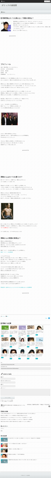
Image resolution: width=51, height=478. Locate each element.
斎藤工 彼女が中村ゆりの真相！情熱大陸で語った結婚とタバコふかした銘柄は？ (16, 421)
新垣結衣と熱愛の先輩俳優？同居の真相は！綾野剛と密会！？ (13, 343)
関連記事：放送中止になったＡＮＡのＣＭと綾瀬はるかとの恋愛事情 (16, 287)
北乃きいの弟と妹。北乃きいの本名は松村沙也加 (22, 355)
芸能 (11, 346)
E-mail (3, 380)
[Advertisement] (12, 46)
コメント (3, 316)
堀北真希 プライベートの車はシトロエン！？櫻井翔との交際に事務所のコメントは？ (22, 345)
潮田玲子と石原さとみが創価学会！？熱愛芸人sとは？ (31, 355)
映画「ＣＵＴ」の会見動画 (7, 252)
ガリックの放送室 (10, 5)
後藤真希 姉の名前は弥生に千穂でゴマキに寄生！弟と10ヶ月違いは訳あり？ (22, 459)
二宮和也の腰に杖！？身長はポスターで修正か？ (39, 332)
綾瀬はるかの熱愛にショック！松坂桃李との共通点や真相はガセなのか (14, 415)
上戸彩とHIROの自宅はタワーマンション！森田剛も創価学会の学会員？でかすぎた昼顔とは (18, 413)
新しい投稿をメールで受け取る (7, 401)
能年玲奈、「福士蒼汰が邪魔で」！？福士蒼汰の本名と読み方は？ (31, 343)
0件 (7, 316)
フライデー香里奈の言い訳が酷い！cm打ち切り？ (17, 443)
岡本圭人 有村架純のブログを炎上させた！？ (39, 355)
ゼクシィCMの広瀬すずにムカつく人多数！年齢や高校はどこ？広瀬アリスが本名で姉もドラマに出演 (22, 333)
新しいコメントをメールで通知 (7, 400)
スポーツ (2, 428)
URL (2, 384)
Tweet (46, 318)
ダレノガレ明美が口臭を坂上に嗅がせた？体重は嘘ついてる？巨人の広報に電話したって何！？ (5, 345)
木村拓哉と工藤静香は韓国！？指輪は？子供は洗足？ (13, 355)
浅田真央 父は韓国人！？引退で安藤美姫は (16, 454)
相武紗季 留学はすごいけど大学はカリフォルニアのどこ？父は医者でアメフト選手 (16, 417)
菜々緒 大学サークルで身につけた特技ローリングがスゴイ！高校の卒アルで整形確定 (17, 419)
